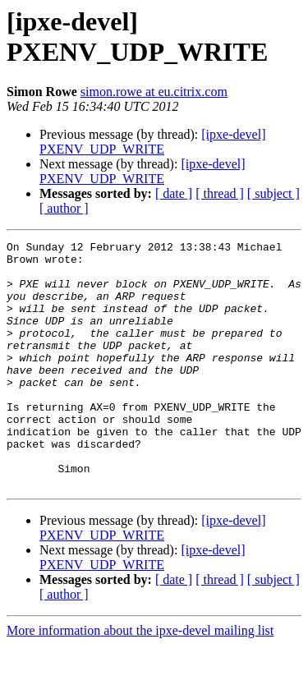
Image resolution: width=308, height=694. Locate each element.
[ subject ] (273, 193)
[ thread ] (219, 193)
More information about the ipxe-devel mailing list (140, 680)
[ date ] (173, 193)
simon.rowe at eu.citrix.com (154, 92)
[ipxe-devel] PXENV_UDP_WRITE (152, 141)
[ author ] (64, 208)
